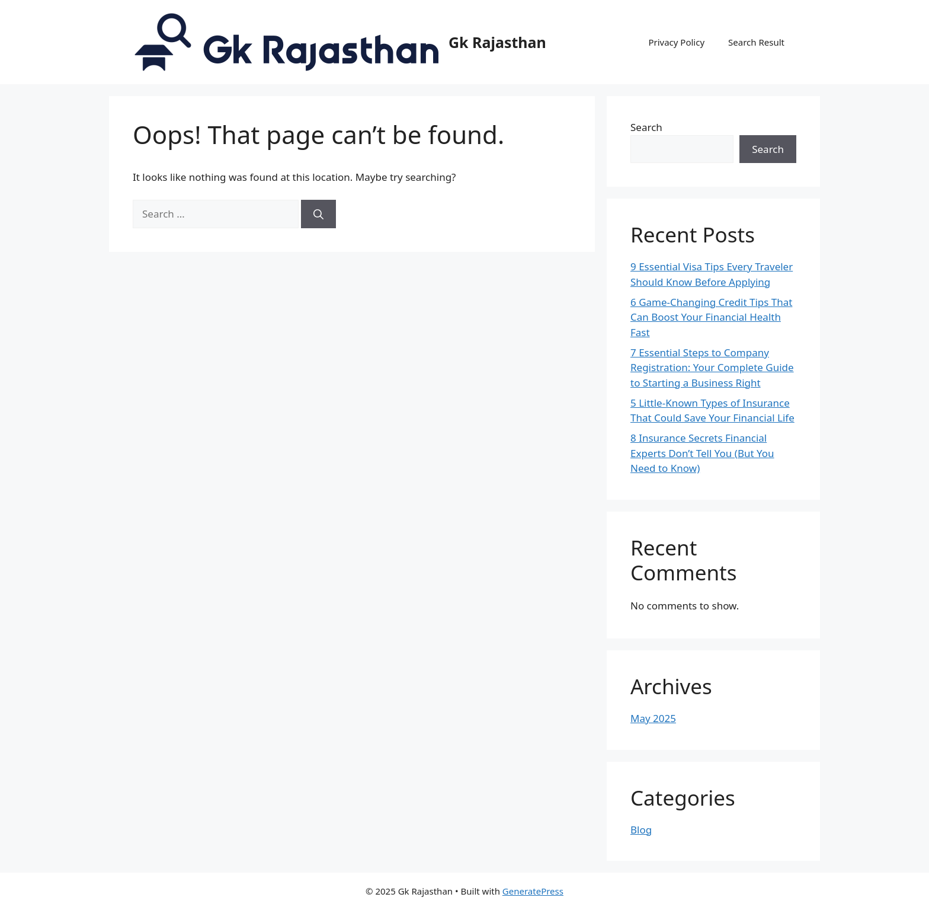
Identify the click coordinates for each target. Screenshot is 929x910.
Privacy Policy (676, 42)
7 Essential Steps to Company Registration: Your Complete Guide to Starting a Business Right (712, 367)
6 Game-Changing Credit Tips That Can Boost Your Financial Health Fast (711, 317)
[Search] (318, 214)
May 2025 (653, 718)
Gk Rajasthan (497, 42)
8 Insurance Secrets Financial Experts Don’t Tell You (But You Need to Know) (702, 453)
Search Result (756, 42)
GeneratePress (532, 891)
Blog (641, 829)
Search (646, 127)
